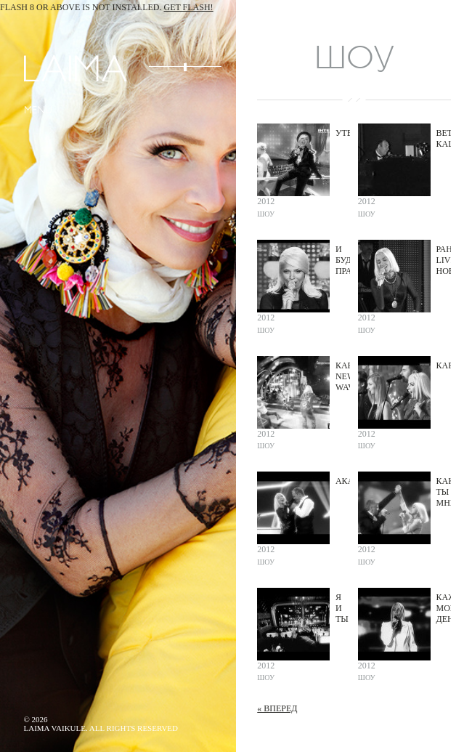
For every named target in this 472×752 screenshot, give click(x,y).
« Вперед (277, 708)
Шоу (265, 214)
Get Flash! (188, 7)
